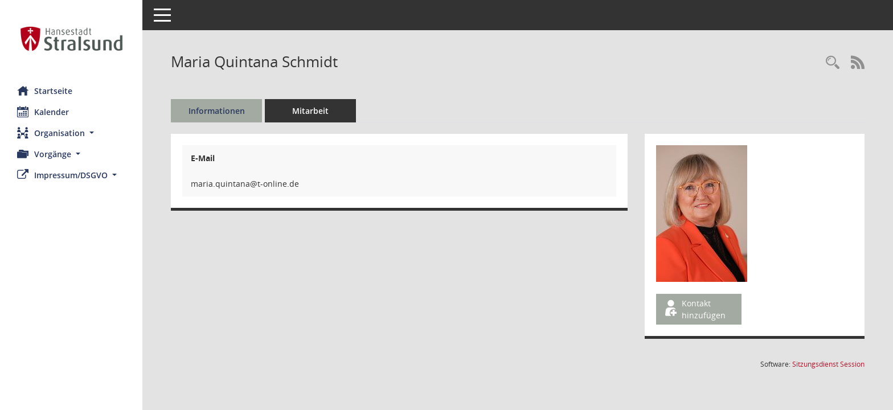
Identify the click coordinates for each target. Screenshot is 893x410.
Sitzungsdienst (828, 364)
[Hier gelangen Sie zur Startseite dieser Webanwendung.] (71, 39)
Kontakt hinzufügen (694, 309)
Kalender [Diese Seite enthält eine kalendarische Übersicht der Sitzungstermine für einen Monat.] (43, 111)
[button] (71, 133)
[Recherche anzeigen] (832, 63)
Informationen (217, 110)
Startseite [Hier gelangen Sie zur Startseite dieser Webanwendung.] (44, 90)
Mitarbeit (310, 110)
